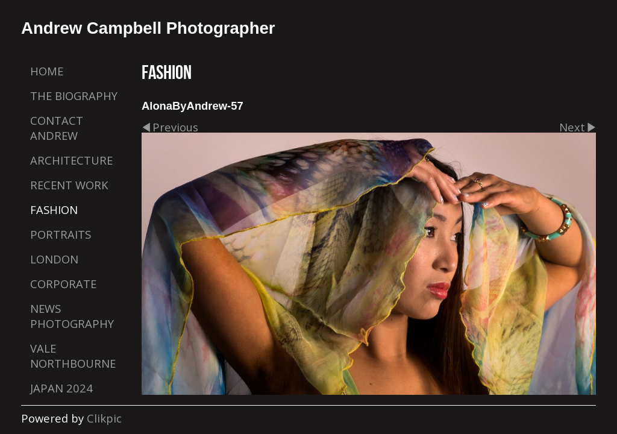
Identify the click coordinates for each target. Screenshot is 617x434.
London (54, 258)
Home (46, 70)
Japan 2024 (61, 387)
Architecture (71, 160)
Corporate (63, 283)
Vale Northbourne (73, 356)
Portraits (60, 234)
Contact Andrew (56, 128)
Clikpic (104, 418)
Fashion (54, 209)
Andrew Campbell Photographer (148, 28)
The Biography (73, 95)
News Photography (72, 316)
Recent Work (69, 184)
